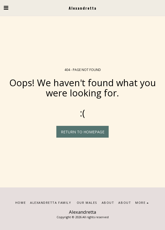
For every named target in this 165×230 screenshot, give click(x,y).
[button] (5, 7)
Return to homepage (82, 131)
